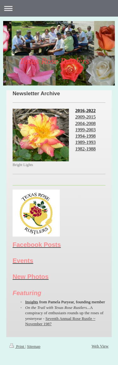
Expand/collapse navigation (59, 8)
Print (17, 346)
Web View (100, 346)
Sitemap (34, 346)
